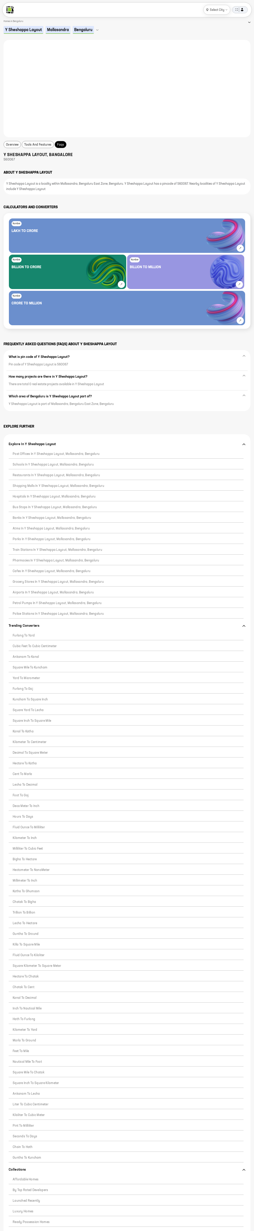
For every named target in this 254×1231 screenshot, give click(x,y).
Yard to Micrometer (26, 678)
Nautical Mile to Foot (27, 1061)
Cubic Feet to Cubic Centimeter (35, 646)
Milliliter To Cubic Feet (28, 848)
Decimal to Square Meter (30, 752)
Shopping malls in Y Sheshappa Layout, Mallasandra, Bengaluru (58, 486)
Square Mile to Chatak (28, 1072)
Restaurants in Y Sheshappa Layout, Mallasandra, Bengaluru (56, 475)
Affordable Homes (25, 1179)
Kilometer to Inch (25, 838)
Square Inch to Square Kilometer (36, 1083)
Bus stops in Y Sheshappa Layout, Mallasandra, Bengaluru (55, 507)
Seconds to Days (25, 1136)
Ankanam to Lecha (26, 1093)
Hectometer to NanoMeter (31, 870)
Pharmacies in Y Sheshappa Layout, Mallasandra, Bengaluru (56, 560)
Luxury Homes (23, 1211)
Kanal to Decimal (24, 997)
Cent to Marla (22, 774)
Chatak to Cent (23, 987)
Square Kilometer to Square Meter (37, 965)
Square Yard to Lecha (28, 710)
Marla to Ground (24, 1040)
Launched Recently (26, 1200)
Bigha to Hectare (25, 859)
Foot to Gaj (21, 795)
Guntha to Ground (25, 934)
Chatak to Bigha (24, 902)
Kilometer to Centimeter (29, 742)
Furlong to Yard (24, 635)
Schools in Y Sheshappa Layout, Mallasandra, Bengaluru (53, 464)
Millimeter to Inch (25, 880)
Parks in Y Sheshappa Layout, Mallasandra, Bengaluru (51, 539)
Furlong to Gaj (23, 688)
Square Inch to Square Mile (32, 720)
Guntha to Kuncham (27, 1157)
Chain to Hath (23, 1147)
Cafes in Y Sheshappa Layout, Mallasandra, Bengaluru (51, 571)
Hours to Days (23, 816)
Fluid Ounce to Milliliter (29, 827)
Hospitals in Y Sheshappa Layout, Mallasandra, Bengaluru (54, 496)
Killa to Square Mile (26, 944)
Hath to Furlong (24, 1019)
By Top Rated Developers (30, 1190)
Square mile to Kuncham (30, 667)
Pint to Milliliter (23, 1125)
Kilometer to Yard (25, 1029)
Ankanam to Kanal (26, 656)
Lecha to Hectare (25, 923)
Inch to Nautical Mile (27, 1008)
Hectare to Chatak (26, 976)
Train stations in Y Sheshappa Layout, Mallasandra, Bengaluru (57, 549)
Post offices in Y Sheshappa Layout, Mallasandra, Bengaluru (56, 454)
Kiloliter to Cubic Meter (29, 1115)
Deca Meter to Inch (26, 806)
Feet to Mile (21, 1051)
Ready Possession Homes (31, 1222)
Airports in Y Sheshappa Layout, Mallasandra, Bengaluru (53, 592)
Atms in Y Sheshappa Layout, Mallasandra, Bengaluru (51, 528)
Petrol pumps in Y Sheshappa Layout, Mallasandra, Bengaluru (57, 603)
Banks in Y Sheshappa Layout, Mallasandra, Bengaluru (52, 517)
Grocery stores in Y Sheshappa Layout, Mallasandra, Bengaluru (58, 581)
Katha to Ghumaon (26, 891)
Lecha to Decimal (25, 784)
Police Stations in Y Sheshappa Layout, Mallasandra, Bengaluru (58, 613)
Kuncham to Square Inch (30, 699)
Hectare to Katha (25, 763)
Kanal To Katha (23, 731)
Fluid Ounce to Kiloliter (29, 955)
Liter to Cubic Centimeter (30, 1104)
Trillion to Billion (24, 912)
